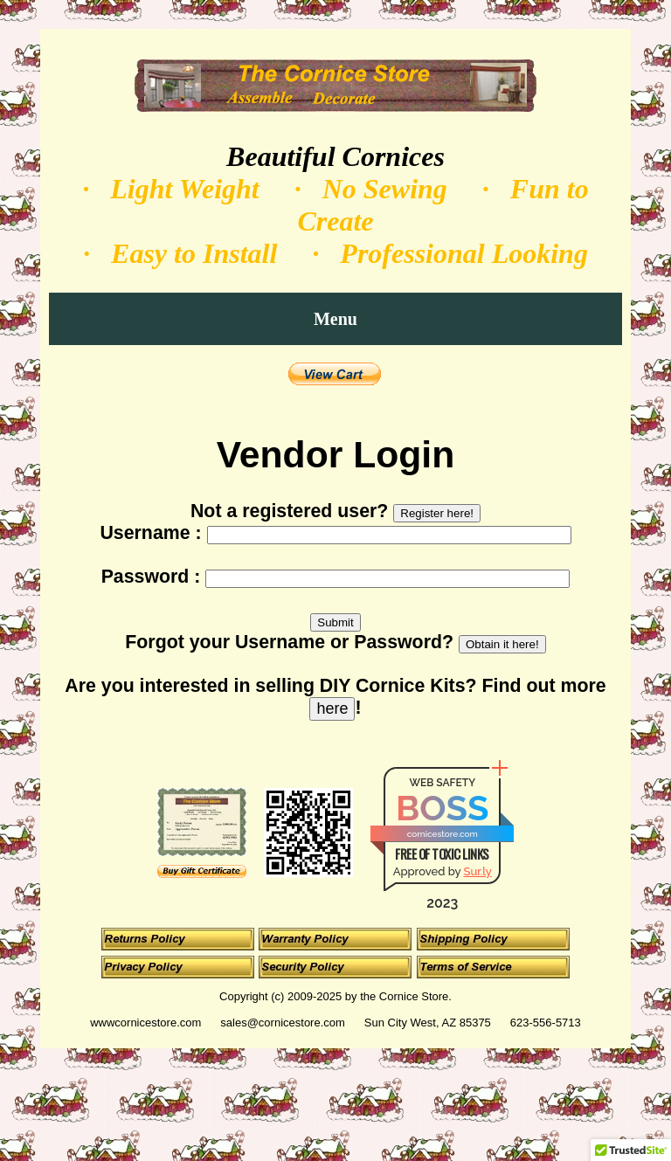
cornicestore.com (442, 834)
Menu (335, 318)
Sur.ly (478, 871)
